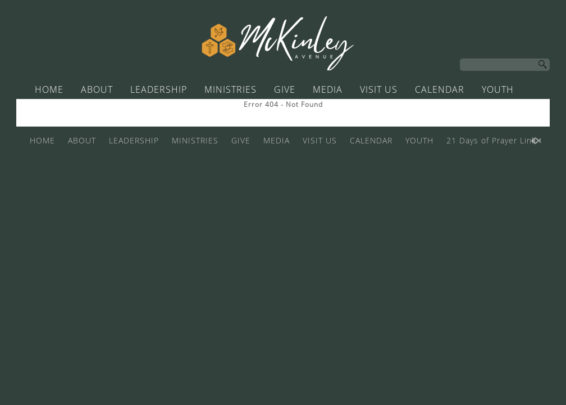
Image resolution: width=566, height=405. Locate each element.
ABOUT (97, 89)
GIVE (284, 89)
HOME (49, 89)
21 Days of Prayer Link (274, 111)
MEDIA (328, 89)
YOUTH (498, 89)
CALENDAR (439, 89)
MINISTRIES (230, 89)
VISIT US (379, 89)
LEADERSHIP (158, 89)
